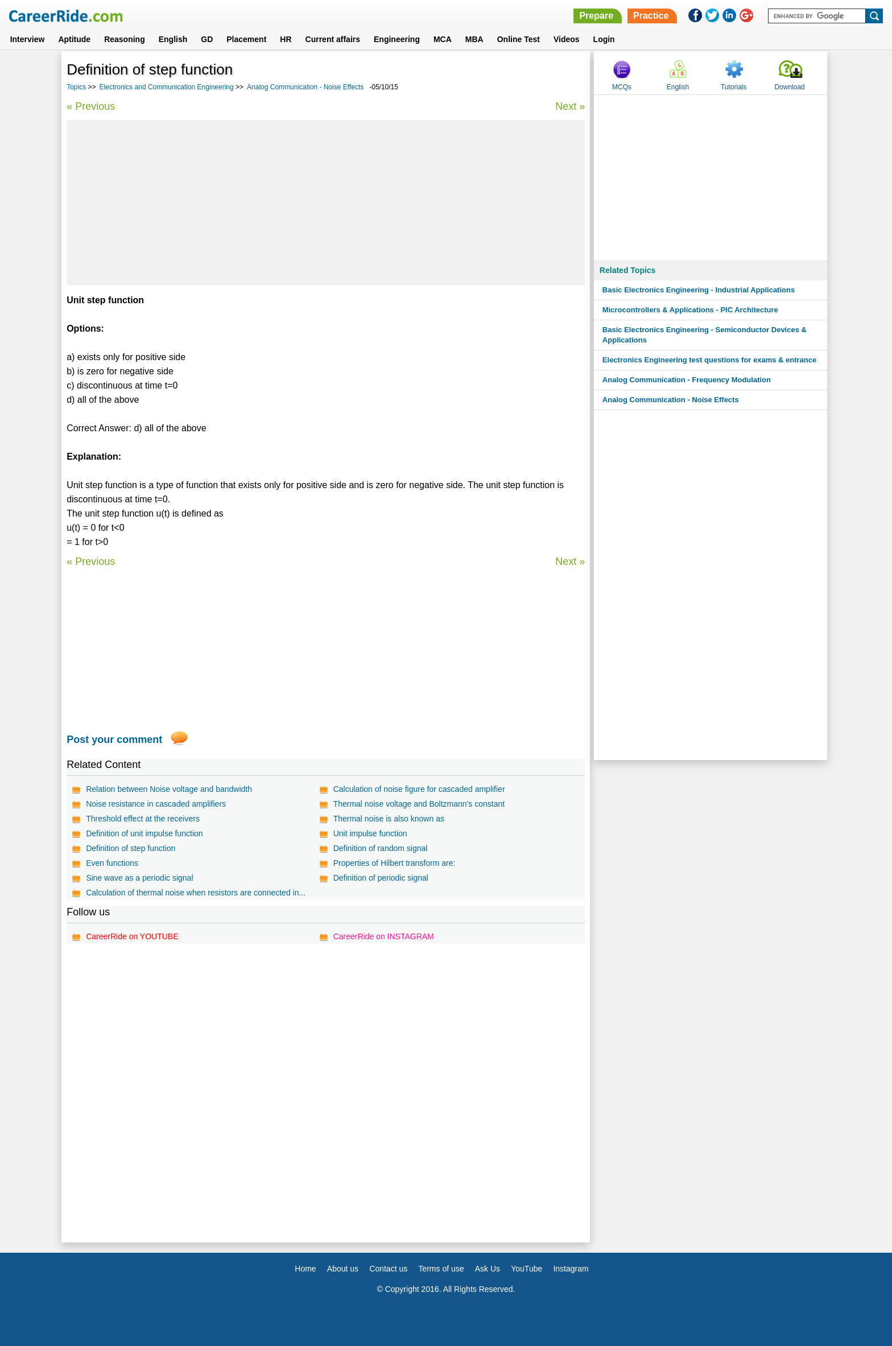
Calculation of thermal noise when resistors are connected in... (195, 892)
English (173, 39)
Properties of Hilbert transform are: (394, 863)
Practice (650, 15)
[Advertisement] (326, 202)
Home (305, 1268)
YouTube (526, 1268)
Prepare (596, 15)
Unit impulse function (370, 833)
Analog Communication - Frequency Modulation (686, 379)
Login (604, 39)
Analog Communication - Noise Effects (305, 87)
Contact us (388, 1268)
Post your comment (114, 739)
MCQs (621, 87)
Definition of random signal (380, 848)
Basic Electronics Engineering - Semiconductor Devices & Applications (704, 334)
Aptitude (74, 39)
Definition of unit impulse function (144, 833)
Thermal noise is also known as (388, 818)
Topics (76, 87)
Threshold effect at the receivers (143, 818)
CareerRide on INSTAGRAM (383, 936)
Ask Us (487, 1268)
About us (342, 1268)
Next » (570, 106)
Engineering (397, 39)
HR (285, 39)
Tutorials (734, 87)
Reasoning (124, 39)
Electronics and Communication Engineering (167, 87)
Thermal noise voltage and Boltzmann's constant (419, 803)
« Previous (91, 106)
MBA (474, 39)
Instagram (570, 1268)
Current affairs (332, 39)
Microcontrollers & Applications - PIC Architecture (690, 309)
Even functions (112, 863)
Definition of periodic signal (380, 877)
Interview (27, 39)
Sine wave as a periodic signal (139, 877)
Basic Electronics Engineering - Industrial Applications (698, 290)
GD (207, 39)
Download (789, 87)
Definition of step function (130, 848)
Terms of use (441, 1268)
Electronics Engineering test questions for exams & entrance (709, 360)
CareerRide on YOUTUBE (132, 936)
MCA (442, 39)
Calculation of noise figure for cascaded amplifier (419, 789)
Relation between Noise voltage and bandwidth (169, 789)
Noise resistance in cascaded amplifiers (156, 803)
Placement (246, 39)
